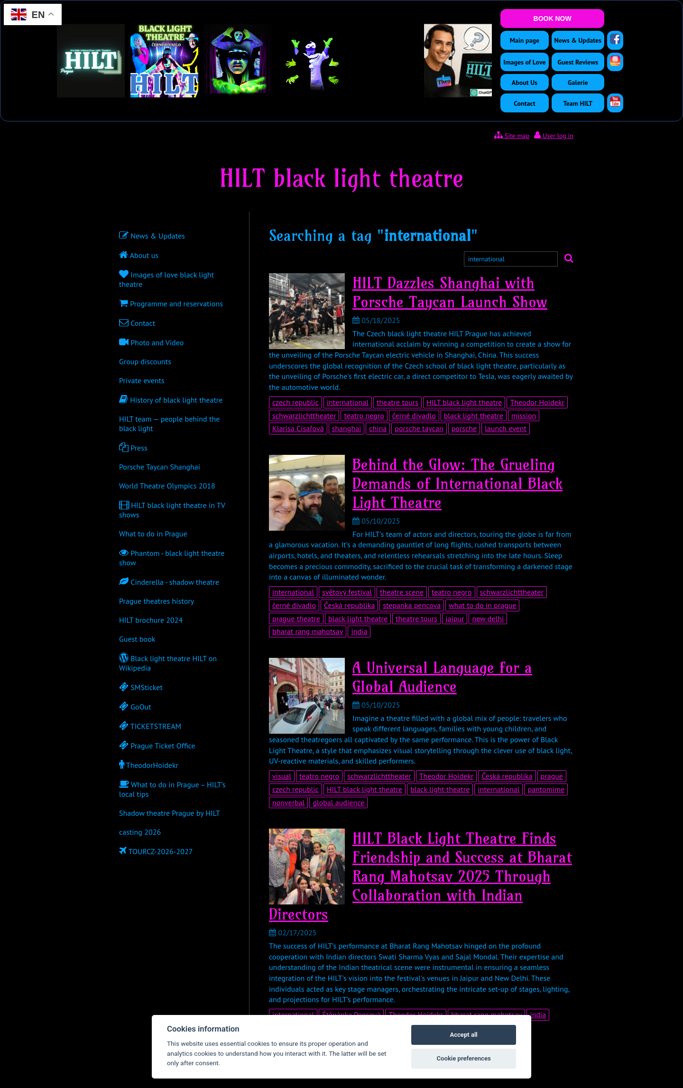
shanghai (346, 428)
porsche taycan (419, 428)
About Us (524, 82)
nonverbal (288, 802)
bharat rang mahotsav (307, 631)
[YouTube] (615, 101)
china (378, 428)
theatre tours (397, 402)
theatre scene (402, 592)
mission (523, 415)
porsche (464, 428)
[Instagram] (615, 60)
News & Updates (577, 40)
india (359, 631)
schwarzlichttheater (304, 415)
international (348, 402)
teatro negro (364, 415)
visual (281, 776)
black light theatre (473, 415)
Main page (524, 40)
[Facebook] (615, 39)
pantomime (545, 789)
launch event (505, 428)
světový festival (347, 592)
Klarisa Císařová (298, 428)
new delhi (488, 618)
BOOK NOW (553, 18)
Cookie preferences (463, 1058)
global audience (338, 802)
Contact (524, 103)
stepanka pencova (412, 605)
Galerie (578, 82)
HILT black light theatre (464, 402)
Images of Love (524, 62)
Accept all (463, 1034)
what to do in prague (482, 605)
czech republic (295, 402)
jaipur (454, 618)
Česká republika (349, 605)
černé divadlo (414, 415)
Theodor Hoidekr (537, 402)
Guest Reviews (577, 62)
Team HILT (577, 103)
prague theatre (296, 618)
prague (552, 776)
